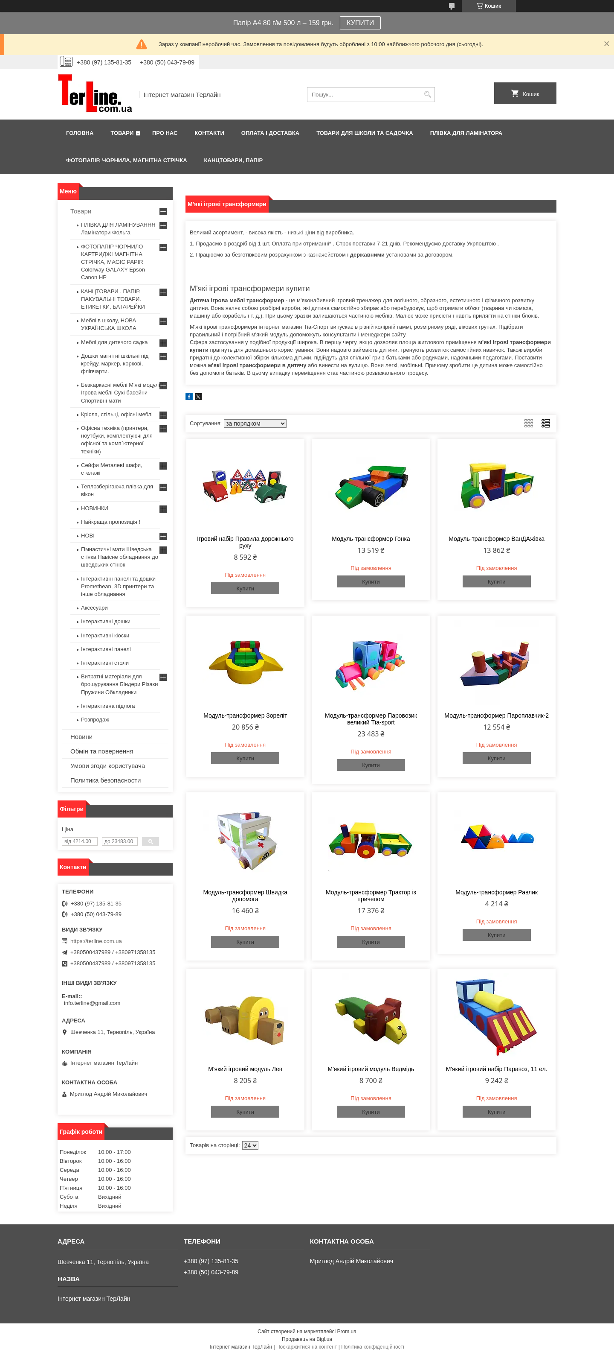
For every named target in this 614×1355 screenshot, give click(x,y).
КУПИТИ (360, 22)
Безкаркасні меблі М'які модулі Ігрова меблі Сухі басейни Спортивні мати (120, 392)
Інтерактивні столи (105, 663)
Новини (81, 736)
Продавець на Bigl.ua (307, 1339)
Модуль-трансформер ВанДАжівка (496, 538)
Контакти (209, 133)
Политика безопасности (105, 780)
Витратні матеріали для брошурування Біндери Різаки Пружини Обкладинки (119, 684)
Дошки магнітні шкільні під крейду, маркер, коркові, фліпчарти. (114, 363)
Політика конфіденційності (372, 1347)
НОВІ (88, 535)
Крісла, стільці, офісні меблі (117, 414)
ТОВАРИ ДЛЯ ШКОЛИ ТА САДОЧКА (364, 133)
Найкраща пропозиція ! (110, 522)
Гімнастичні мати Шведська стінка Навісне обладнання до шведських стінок (119, 557)
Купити (245, 588)
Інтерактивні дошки (105, 621)
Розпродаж (95, 719)
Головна (79, 133)
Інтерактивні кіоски (105, 635)
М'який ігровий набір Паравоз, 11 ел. (496, 1069)
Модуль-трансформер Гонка (371, 538)
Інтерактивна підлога (108, 706)
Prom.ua (346, 1332)
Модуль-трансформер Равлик (496, 892)
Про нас (164, 133)
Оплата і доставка (270, 133)
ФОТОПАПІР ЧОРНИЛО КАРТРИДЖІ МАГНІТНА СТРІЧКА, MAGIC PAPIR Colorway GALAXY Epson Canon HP (113, 262)
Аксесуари (94, 607)
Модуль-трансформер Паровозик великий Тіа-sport (371, 719)
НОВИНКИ (94, 508)
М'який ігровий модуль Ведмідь (371, 1069)
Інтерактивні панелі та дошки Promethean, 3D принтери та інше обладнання (118, 586)
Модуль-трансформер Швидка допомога (245, 895)
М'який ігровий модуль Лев (245, 1069)
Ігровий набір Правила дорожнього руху (245, 542)
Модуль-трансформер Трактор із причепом (371, 895)
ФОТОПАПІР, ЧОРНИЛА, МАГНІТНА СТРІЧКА (126, 160)
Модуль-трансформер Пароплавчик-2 (496, 715)
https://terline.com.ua (96, 941)
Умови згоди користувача (107, 765)
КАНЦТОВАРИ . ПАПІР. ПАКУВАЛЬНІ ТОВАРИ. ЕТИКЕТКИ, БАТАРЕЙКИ (113, 299)
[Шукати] (427, 94)
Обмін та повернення (101, 751)
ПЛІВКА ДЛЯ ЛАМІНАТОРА (466, 133)
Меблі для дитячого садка (114, 342)
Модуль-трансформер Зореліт (245, 715)
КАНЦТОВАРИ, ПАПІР (233, 160)
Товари (121, 133)
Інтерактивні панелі (106, 649)
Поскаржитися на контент (306, 1347)
